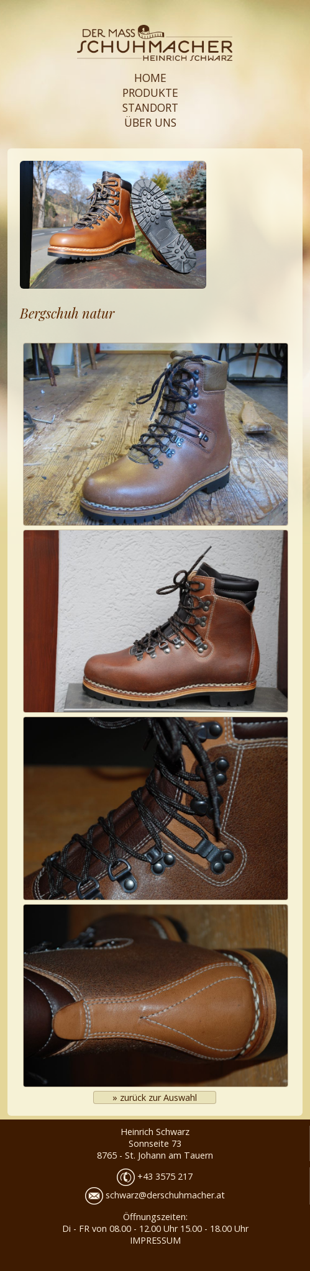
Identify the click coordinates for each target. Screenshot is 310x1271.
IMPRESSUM (155, 1240)
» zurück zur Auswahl (154, 1097)
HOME (150, 77)
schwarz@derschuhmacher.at (155, 1195)
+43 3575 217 (155, 1176)
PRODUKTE (150, 92)
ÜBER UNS (150, 122)
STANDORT (150, 107)
